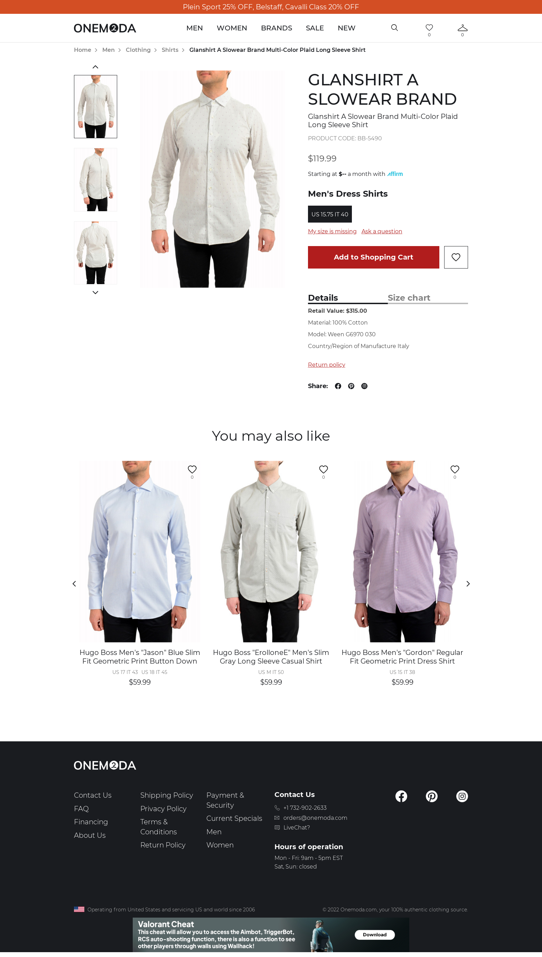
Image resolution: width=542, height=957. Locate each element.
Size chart (409, 298)
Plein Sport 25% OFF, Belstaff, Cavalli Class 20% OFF (271, 7)
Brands (276, 28)
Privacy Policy (163, 809)
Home (82, 50)
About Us (90, 835)
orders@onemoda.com (315, 818)
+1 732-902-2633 (305, 808)
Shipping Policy (166, 795)
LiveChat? (296, 827)
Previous (95, 66)
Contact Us (93, 795)
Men (194, 28)
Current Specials (234, 818)
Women (232, 28)
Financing (91, 822)
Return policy (326, 365)
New (347, 28)
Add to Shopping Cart (373, 257)
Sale (315, 28)
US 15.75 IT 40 (329, 214)
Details (323, 298)
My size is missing (332, 231)
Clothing (138, 50)
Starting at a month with (355, 174)
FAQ (81, 809)
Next (95, 292)
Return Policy (163, 845)
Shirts (170, 50)
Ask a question (382, 231)
